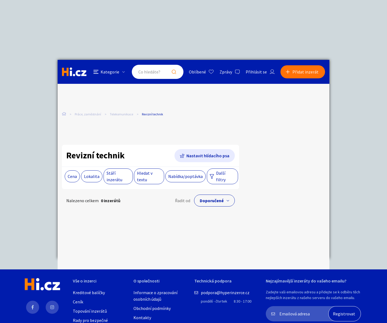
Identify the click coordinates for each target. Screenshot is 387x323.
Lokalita (91, 176)
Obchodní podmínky (152, 308)
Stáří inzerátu (114, 176)
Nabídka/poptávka (185, 176)
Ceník (78, 301)
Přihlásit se (256, 72)
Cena (72, 176)
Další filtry (221, 176)
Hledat (173, 72)
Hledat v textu (144, 176)
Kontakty (142, 317)
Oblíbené (197, 72)
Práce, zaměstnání (88, 114)
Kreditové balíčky (89, 292)
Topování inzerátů (90, 311)
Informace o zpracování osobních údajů (155, 296)
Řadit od (182, 200)
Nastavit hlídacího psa (207, 155)
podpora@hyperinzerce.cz (225, 292)
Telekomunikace (121, 114)
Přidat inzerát (305, 72)
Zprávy (226, 72)
